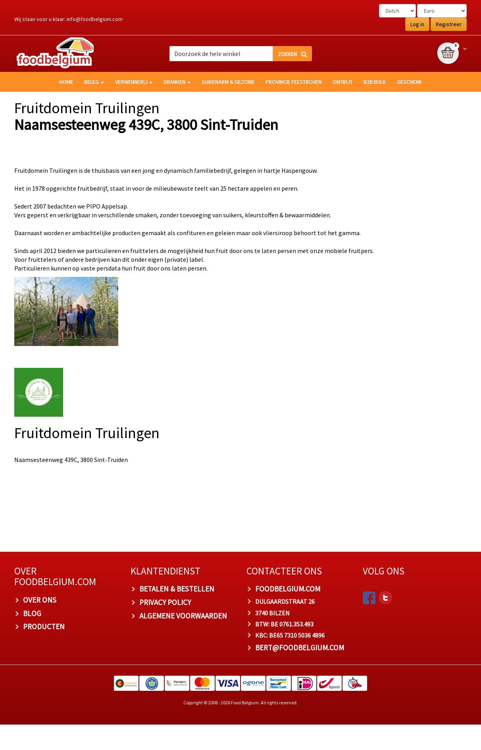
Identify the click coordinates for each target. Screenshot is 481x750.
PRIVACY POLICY (165, 627)
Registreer (449, 24)
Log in (417, 24)
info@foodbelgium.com (95, 19)
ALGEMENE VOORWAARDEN (183, 641)
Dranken (177, 81)
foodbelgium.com (287, 614)
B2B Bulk (375, 81)
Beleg (94, 81)
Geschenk (409, 81)
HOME (66, 81)
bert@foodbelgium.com (299, 673)
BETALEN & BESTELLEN (176, 614)
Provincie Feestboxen (293, 81)
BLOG (32, 639)
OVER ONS (39, 625)
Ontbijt (342, 81)
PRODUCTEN (44, 652)
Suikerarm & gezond (228, 81)
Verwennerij (133, 81)
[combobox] (240, 54)
